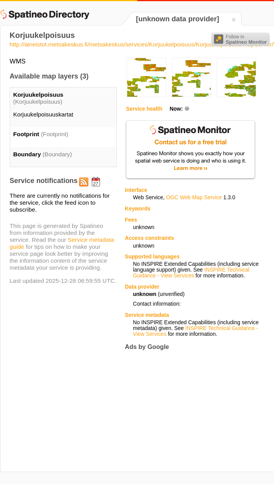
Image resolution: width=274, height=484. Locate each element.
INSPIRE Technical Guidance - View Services (191, 273)
